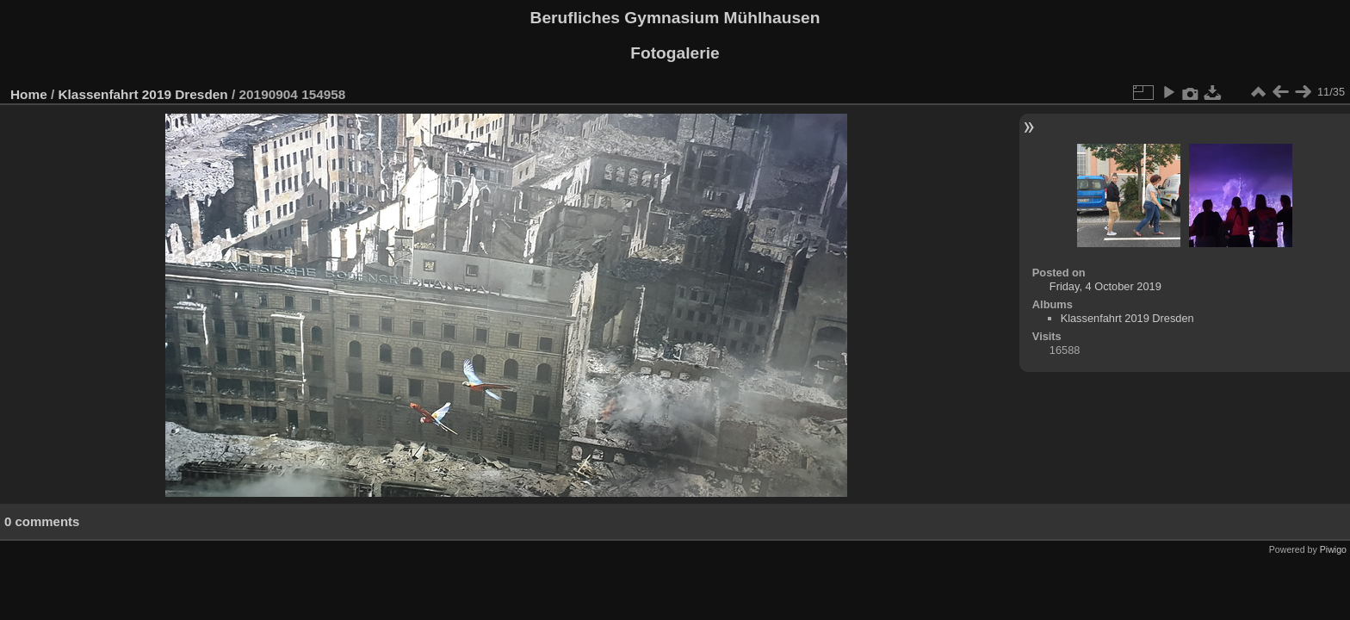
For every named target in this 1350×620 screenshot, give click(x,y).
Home (28, 94)
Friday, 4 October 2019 (1105, 286)
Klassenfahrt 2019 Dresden (143, 94)
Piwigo (1333, 549)
